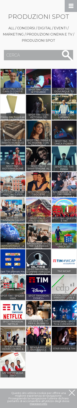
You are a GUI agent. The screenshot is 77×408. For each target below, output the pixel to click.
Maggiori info (38, 403)
